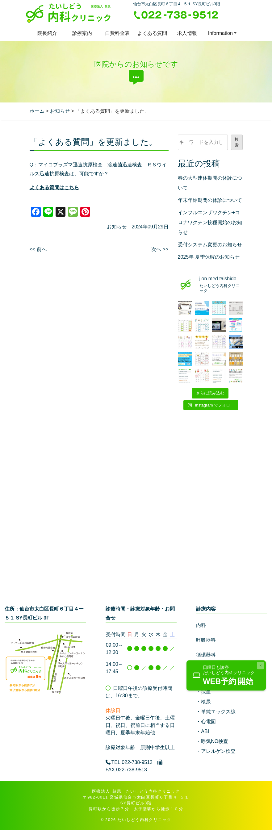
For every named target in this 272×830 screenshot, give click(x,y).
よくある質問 (152, 33)
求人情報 (187, 33)
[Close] (260, 665)
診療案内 (82, 33)
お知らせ (117, 226)
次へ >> (159, 249)
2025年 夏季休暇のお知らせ (209, 257)
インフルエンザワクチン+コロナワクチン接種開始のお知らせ (210, 222)
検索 (237, 142)
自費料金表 (117, 33)
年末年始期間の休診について (210, 200)
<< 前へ (38, 249)
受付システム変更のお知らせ (210, 244)
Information (220, 33)
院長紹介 (47, 33)
